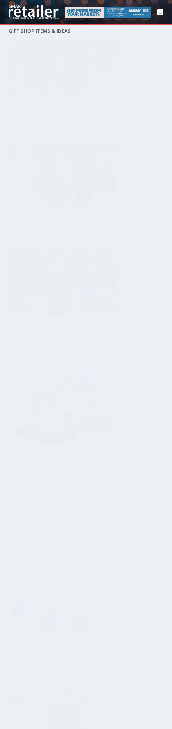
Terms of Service (19, 721)
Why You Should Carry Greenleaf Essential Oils (33, 220)
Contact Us (145, 716)
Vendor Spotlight (21, 90)
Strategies (108, 86)
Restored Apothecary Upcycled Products (31, 166)
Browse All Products (43, 173)
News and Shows (42, 86)
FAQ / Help (75, 716)
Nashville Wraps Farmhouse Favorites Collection (87, 183)
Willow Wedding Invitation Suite (26, 330)
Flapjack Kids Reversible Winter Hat (89, 380)
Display (93, 83)
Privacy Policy (40, 721)
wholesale (36, 90)
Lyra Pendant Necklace (89, 289)
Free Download (42, 716)
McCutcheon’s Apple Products (29, 76)
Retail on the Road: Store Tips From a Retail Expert (91, 76)
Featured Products (42, 83)
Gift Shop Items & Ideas (24, 177)
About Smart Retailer (96, 716)
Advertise (60, 716)
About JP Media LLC (124, 716)
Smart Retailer (23, 83)
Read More (22, 114)
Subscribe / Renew (20, 716)
